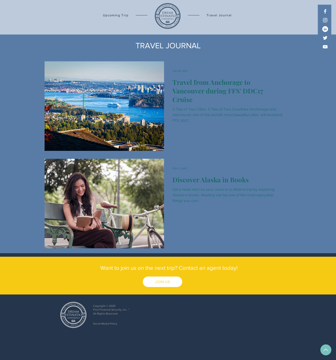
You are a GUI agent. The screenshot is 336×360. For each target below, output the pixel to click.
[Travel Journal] (223, 15)
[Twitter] (325, 38)
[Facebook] (325, 11)
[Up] (325, 349)
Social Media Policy (105, 323)
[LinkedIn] (325, 29)
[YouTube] (325, 47)
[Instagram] (325, 20)
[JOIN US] (162, 282)
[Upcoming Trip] (112, 15)
